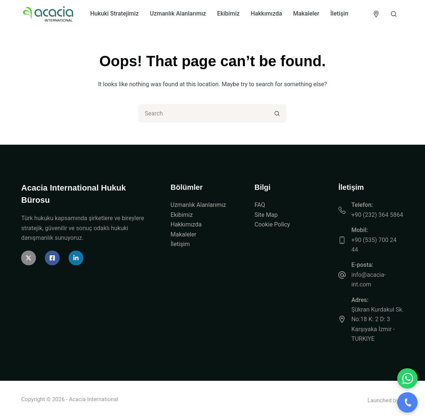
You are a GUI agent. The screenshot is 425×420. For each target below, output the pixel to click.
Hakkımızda (266, 13)
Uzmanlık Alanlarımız (178, 13)
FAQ (260, 204)
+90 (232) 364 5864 (377, 214)
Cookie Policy (272, 224)
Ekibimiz (228, 13)
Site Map (266, 214)
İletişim (340, 13)
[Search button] (277, 113)
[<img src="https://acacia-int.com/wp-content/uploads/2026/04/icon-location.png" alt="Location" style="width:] (376, 14)
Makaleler (306, 13)
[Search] (393, 14)
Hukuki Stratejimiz (114, 13)
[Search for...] (203, 113)
